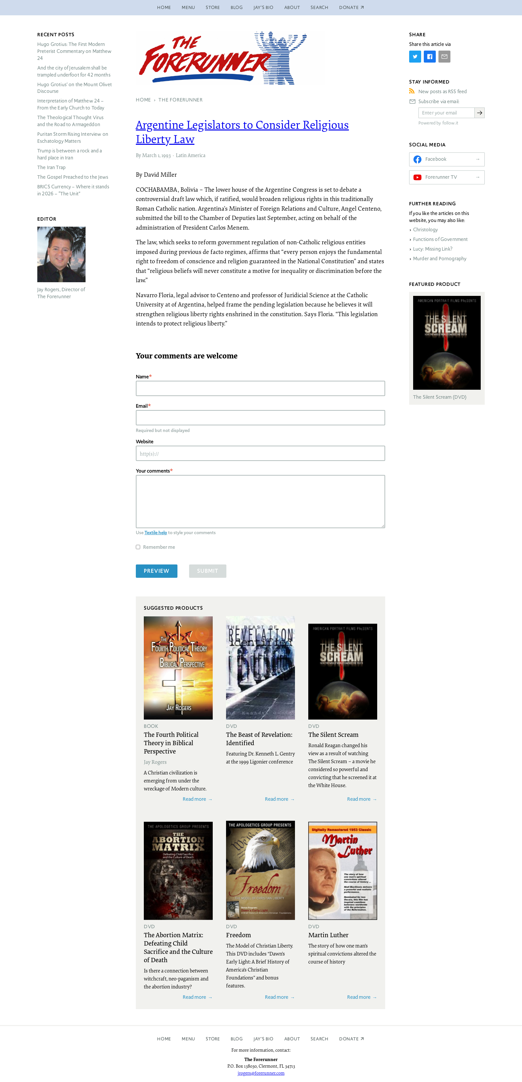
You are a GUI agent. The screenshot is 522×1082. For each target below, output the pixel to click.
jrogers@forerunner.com (261, 1073)
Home (164, 7)
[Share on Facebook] (430, 57)
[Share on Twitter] (415, 57)
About (292, 7)
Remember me (159, 546)
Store (213, 7)
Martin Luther (328, 934)
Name (142, 376)
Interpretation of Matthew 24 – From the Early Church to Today (71, 104)
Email (142, 405)
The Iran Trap (51, 167)
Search (320, 7)
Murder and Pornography (439, 258)
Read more (194, 798)
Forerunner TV (441, 177)
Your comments (153, 470)
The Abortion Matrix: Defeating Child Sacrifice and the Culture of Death (178, 947)
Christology (425, 229)
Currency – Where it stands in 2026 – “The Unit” (73, 190)
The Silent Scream (333, 734)
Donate (349, 1039)
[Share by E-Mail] (444, 57)
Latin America (190, 155)
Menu (188, 7)
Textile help (155, 532)
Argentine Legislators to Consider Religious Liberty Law (242, 131)
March (149, 155)
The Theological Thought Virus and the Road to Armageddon (70, 121)
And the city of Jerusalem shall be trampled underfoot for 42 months (74, 71)
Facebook (435, 159)
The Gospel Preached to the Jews (73, 177)
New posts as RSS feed (442, 91)
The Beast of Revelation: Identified (259, 738)
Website (144, 441)
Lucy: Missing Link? (432, 249)
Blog (237, 7)
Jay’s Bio (264, 7)
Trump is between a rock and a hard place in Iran (69, 154)
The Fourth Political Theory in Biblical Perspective (171, 742)
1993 (166, 155)
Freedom (238, 934)
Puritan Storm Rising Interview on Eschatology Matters (72, 137)
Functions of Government (440, 239)
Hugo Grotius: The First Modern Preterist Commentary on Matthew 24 (74, 51)
